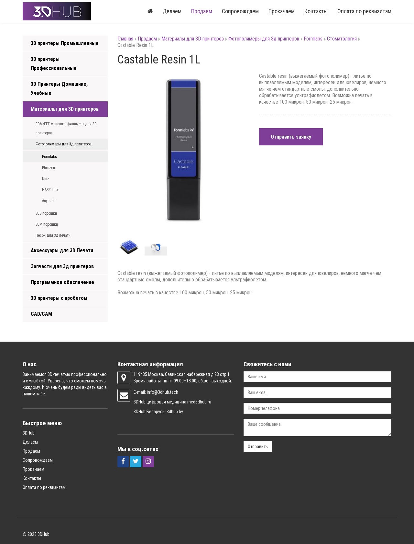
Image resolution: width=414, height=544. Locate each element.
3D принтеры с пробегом (59, 298)
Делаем (172, 11)
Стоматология (342, 39)
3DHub (29, 433)
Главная (125, 39)
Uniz (45, 178)
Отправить (258, 446)
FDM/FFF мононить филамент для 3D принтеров (66, 128)
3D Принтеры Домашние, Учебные (59, 88)
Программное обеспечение (62, 282)
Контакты (316, 11)
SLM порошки (47, 224)
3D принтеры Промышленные (65, 43)
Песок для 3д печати (53, 235)
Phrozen (48, 167)
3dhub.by (175, 411)
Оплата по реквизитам (364, 11)
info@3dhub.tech (162, 392)
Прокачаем (281, 11)
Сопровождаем (240, 11)
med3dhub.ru (199, 401)
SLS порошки (46, 213)
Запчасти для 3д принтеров (62, 266)
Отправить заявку (291, 137)
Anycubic (49, 200)
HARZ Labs (51, 189)
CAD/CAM (41, 314)
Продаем (201, 11)
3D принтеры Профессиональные (54, 63)
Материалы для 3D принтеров (65, 109)
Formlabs (49, 156)
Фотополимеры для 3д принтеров (64, 144)
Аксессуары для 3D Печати (62, 250)
